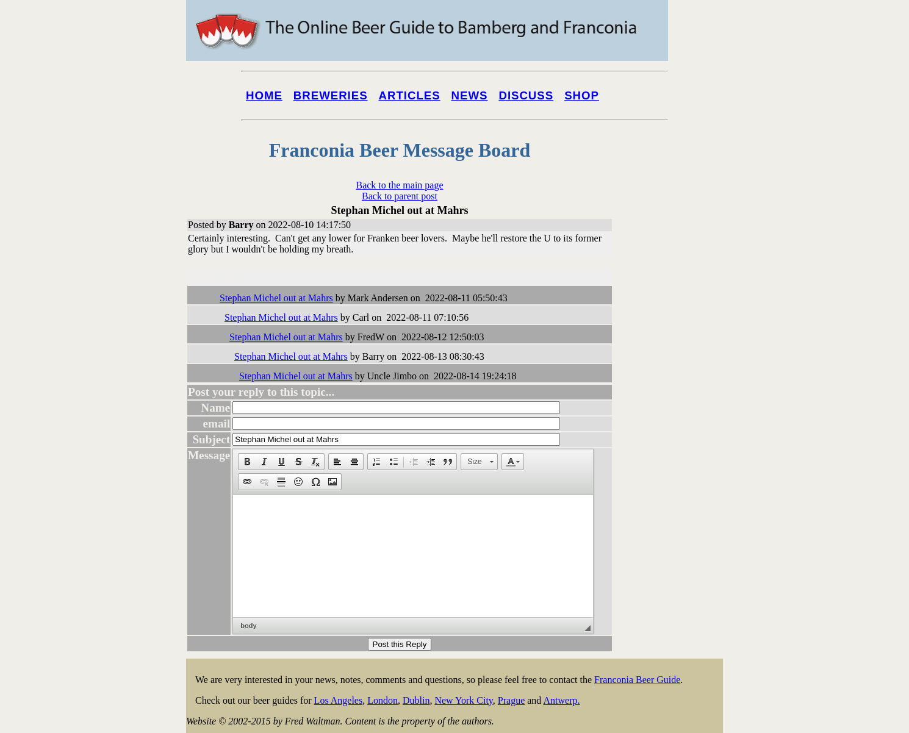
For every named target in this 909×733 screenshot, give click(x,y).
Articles (409, 95)
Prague (511, 700)
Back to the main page (399, 185)
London (382, 700)
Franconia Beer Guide (637, 679)
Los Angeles (338, 700)
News (469, 95)
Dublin (416, 700)
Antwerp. (561, 700)
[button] (247, 462)
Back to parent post (399, 196)
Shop (581, 95)
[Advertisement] (674, 465)
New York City (463, 700)
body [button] (248, 625)
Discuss (525, 95)
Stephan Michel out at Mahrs (276, 298)
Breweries (330, 95)
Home (264, 95)
